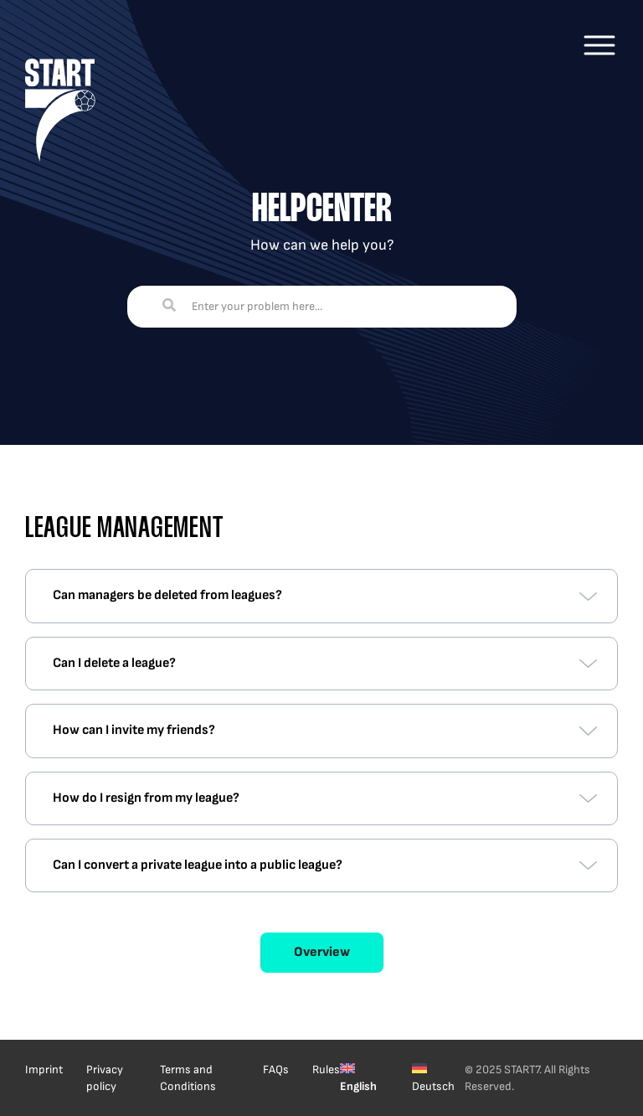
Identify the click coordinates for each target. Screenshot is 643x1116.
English (358, 1086)
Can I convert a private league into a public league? (197, 865)
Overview (322, 952)
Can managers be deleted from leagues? (167, 595)
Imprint (44, 1069)
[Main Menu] (599, 45)
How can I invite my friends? (134, 730)
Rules (326, 1069)
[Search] (169, 306)
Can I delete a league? (114, 663)
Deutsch (433, 1086)
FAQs (276, 1069)
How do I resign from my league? (146, 798)
